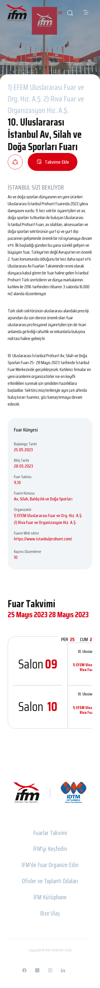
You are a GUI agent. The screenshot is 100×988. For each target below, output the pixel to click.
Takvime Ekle (52, 162)
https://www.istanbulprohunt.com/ (43, 539)
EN (60, 12)
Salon (37, 664)
